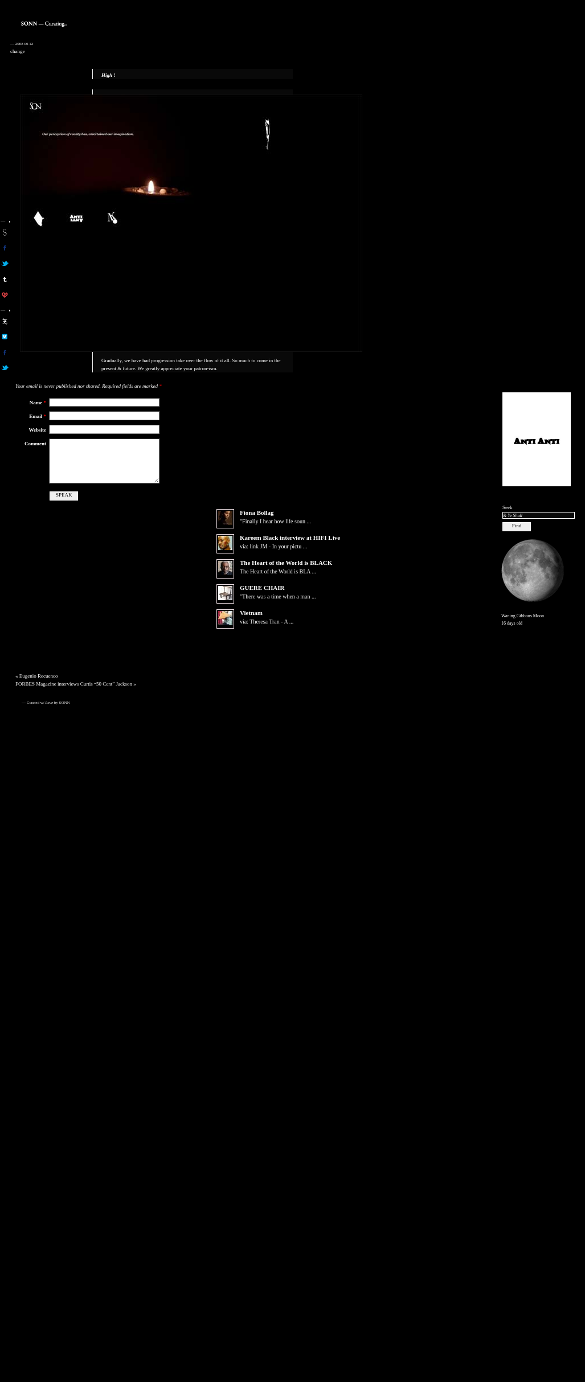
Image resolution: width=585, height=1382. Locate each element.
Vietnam (251, 621)
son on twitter (5, 264)
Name (38, 402)
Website (38, 430)
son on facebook (5, 248)
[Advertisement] (536, 211)
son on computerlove (5, 295)
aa (5, 321)
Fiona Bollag (257, 521)
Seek (507, 507)
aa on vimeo (5, 337)
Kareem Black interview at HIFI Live (290, 546)
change (17, 51)
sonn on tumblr (5, 279)
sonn (5, 232)
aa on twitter (5, 368)
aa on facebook (5, 352)
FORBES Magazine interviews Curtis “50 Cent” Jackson (73, 693)
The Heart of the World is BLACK (286, 571)
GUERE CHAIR (262, 596)
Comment (35, 443)
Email (37, 416)
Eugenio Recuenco (38, 685)
